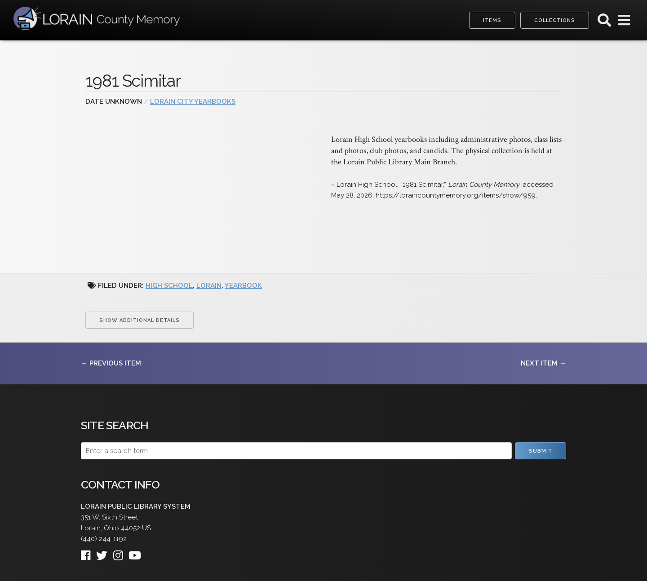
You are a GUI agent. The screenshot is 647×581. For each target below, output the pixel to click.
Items (492, 20)
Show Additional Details (139, 320)
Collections (554, 20)
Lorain (209, 286)
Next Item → (543, 363)
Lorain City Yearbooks (192, 101)
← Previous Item (111, 363)
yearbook (243, 286)
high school (169, 286)
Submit (540, 451)
